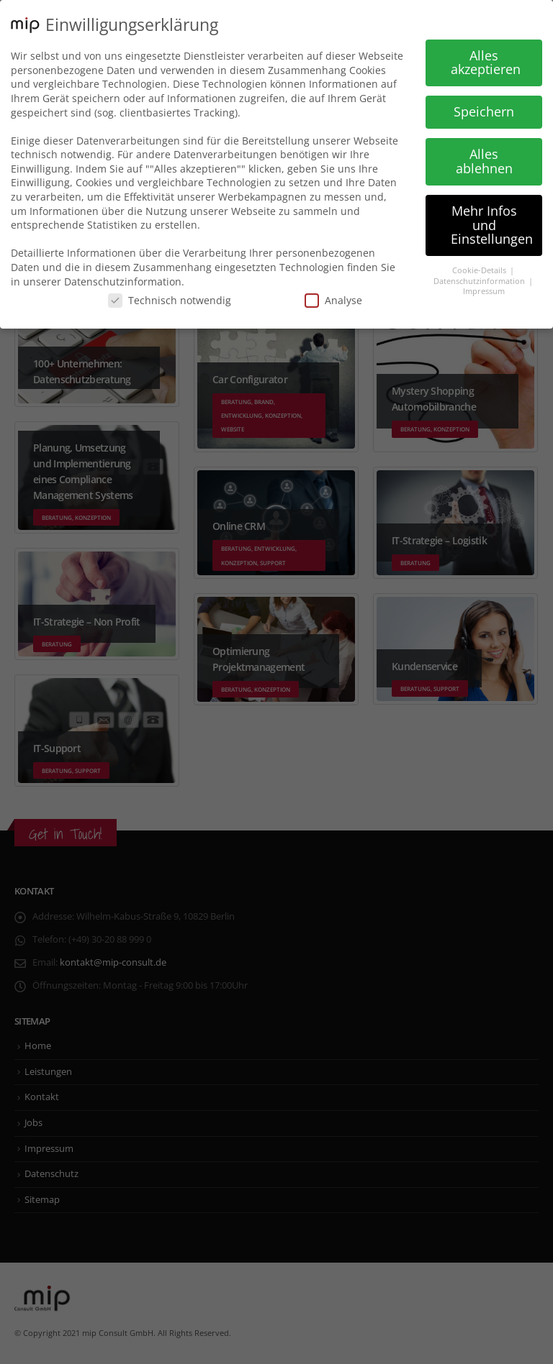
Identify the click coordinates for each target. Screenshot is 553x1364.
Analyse (333, 300)
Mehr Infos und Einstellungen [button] (492, 224)
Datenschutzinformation (480, 281)
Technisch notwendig (169, 300)
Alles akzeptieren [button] (486, 62)
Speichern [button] (484, 111)
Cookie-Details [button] (480, 270)
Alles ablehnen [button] (484, 161)
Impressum (484, 291)
